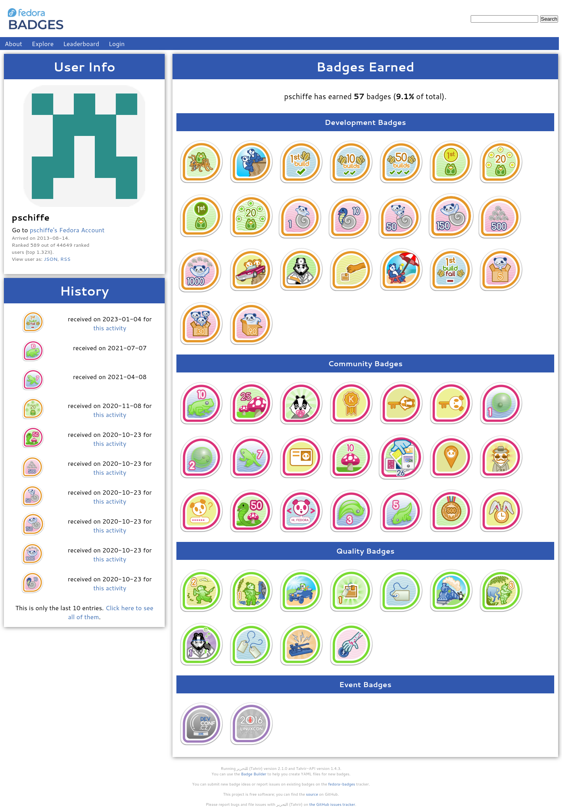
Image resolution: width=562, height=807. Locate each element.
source (312, 794)
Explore (42, 43)
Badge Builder (254, 774)
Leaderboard (81, 43)
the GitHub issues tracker (332, 804)
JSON (50, 258)
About (13, 43)
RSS (65, 258)
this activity (109, 327)
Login (117, 43)
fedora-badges (341, 784)
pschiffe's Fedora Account (67, 229)
